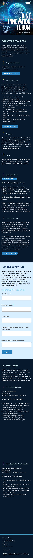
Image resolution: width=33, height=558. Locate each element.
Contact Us (6, 550)
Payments (6, 544)
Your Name (6, 294)
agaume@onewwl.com (11, 148)
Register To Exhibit (9, 541)
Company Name (8, 305)
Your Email (6, 316)
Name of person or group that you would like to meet (15, 328)
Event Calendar (7, 538)
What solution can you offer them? (13, 341)
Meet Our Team (8, 547)
